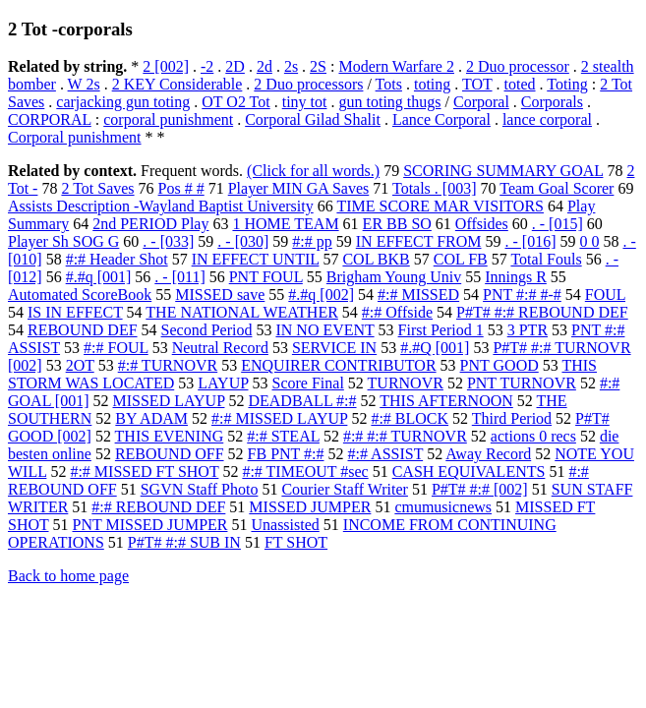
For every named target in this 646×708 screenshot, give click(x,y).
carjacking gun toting (123, 101)
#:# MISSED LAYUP (279, 418)
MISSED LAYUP (169, 400)
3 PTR (527, 330)
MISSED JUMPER (310, 507)
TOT (477, 84)
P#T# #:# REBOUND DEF (542, 312)
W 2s (84, 84)
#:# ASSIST (386, 453)
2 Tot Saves (97, 188)
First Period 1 (441, 330)
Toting (567, 84)
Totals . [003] (434, 188)
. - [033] (168, 241)
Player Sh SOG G (63, 241)
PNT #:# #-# (522, 294)
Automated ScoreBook (79, 294)
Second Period (207, 330)
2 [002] (166, 66)
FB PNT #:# (286, 453)
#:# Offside (397, 312)
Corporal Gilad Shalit (313, 119)
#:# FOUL (116, 347)
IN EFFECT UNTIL (256, 259)
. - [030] (242, 241)
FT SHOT (295, 542)
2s (291, 66)
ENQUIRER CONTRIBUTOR (338, 365)
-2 (207, 66)
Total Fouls (545, 259)
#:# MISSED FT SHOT (144, 471)
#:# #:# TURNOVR (405, 436)
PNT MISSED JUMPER (150, 524)
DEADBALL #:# (302, 400)
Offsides (481, 223)
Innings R (516, 276)
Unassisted (285, 524)
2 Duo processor (517, 66)
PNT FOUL (266, 276)
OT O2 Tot (235, 101)
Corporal (481, 101)
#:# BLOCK (409, 418)
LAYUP (223, 383)
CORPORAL (49, 119)
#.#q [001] (99, 276)
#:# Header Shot (117, 259)
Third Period (512, 418)
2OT (80, 365)
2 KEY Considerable (177, 84)
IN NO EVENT (324, 330)
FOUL (605, 294)
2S (318, 66)
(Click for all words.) (313, 170)
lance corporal (547, 119)
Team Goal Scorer (556, 188)
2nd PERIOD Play (150, 223)
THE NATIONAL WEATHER (242, 312)
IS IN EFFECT (75, 312)
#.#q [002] (321, 294)
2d (264, 66)
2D (235, 66)
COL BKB (375, 259)
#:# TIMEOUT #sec (305, 471)
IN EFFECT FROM (419, 241)
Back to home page (68, 575)
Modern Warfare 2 (395, 66)
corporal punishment (168, 119)
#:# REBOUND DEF (158, 507)
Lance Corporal (441, 119)
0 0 (589, 241)
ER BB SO (397, 223)
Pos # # (181, 188)
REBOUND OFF (169, 453)
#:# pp (311, 241)
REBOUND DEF (83, 330)
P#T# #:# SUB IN (184, 542)
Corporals (552, 101)
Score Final (308, 383)
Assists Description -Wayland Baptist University (161, 206)
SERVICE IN (334, 347)
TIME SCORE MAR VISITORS (440, 206)
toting (432, 84)
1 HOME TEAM (285, 223)
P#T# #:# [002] (480, 489)
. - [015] (557, 223)
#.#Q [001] (434, 347)
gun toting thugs (389, 101)
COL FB (461, 259)
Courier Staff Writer (344, 489)
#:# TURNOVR (168, 365)
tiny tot (304, 101)
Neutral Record (220, 347)
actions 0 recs (533, 436)
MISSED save (219, 294)
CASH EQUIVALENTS (469, 471)
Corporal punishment (75, 137)
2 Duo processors (308, 84)
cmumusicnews (443, 507)
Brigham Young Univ (393, 276)
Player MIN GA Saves (299, 188)
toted (520, 84)
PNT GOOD (499, 365)
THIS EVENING (169, 436)
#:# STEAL (283, 436)
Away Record (488, 453)
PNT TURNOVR (521, 383)
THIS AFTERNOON (446, 400)
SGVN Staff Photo (200, 489)
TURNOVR (405, 383)
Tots (389, 84)
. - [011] (179, 276)
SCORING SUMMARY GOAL (503, 170)
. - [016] (531, 241)
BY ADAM (151, 418)
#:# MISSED (418, 294)
